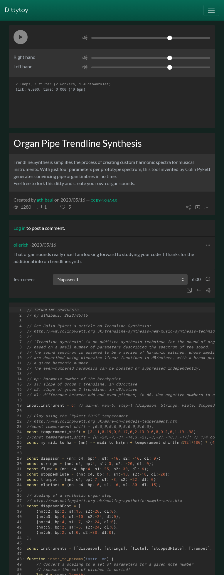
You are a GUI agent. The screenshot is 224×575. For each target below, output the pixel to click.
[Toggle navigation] (211, 10)
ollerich (21, 244)
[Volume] (150, 38)
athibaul (45, 199)
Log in (20, 228)
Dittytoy (16, 10)
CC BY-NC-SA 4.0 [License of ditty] (104, 200)
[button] (21, 37)
